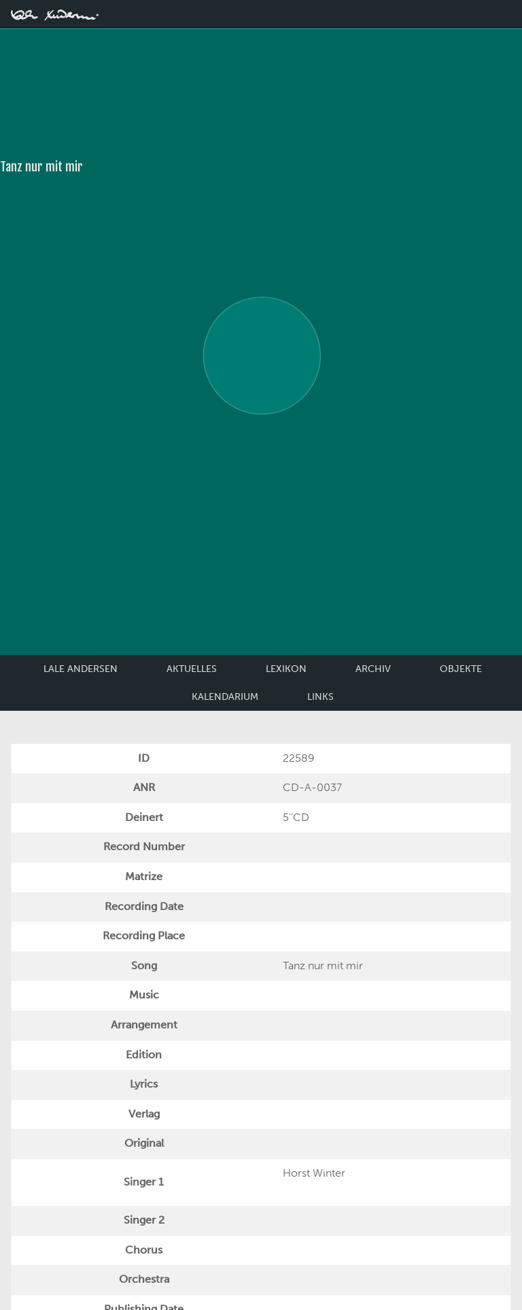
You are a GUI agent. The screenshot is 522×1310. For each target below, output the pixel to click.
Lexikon (286, 669)
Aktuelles (192, 669)
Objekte (461, 669)
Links (320, 697)
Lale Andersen (81, 669)
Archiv (373, 669)
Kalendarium (225, 697)
